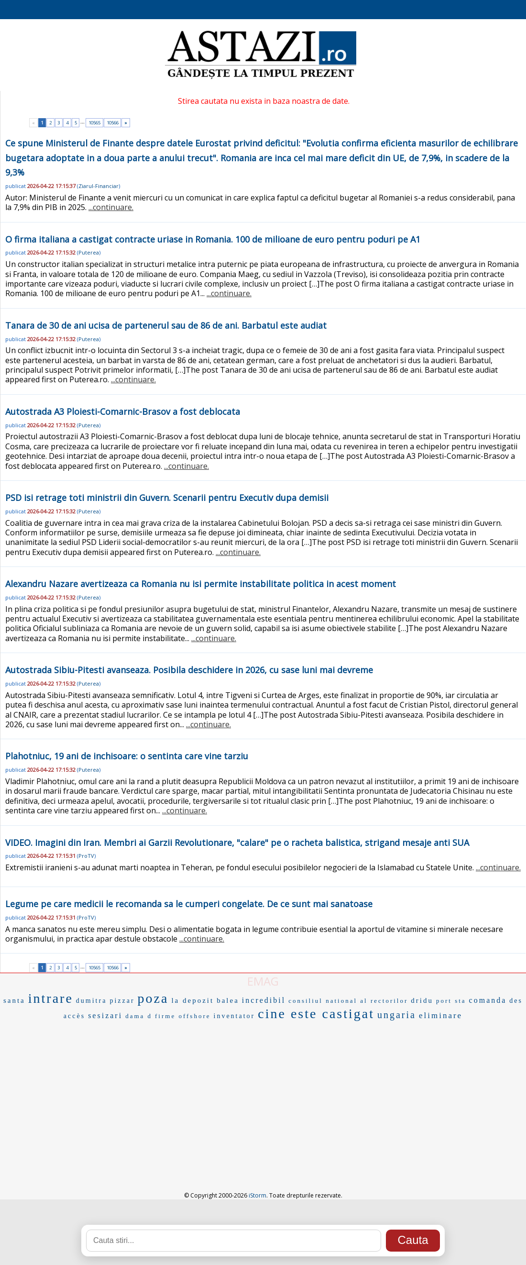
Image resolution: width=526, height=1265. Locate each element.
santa (14, 1000)
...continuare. (110, 207)
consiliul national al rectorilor (348, 1000)
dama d (138, 1016)
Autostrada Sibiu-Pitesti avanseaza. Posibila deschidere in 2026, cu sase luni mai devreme (189, 670)
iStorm (257, 1195)
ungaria (396, 1015)
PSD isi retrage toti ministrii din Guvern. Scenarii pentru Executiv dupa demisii (167, 497)
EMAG (263, 981)
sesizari (105, 1015)
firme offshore (182, 1016)
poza (153, 998)
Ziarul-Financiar (98, 185)
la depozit (192, 1000)
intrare (50, 998)
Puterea (88, 252)
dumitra (91, 1000)
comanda (488, 1000)
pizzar (122, 1000)
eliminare (440, 1015)
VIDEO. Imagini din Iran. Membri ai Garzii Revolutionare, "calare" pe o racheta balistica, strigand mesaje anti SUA (237, 842)
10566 (113, 123)
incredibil (263, 1000)
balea (228, 1000)
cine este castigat (316, 1013)
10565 (94, 123)
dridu (422, 1000)
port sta (451, 1000)
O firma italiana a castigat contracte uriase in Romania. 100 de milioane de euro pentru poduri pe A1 (212, 239)
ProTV (86, 855)
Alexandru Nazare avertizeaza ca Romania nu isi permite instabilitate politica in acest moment (200, 583)
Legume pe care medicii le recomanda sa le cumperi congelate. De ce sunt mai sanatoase (189, 904)
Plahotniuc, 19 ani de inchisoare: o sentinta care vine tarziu (126, 756)
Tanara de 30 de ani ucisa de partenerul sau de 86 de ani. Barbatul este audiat (166, 325)
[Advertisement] (263, 1095)
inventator (234, 1016)
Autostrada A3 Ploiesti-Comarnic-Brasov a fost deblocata (122, 411)
